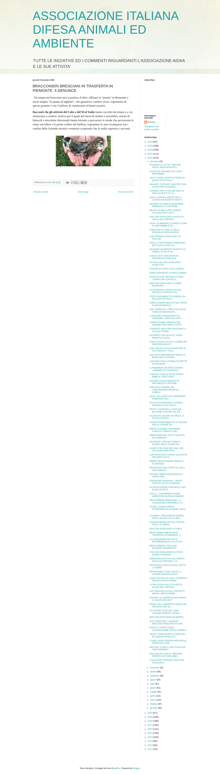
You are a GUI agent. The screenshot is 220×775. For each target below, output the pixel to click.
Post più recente (41, 192)
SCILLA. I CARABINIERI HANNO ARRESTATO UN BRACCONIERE (167, 494)
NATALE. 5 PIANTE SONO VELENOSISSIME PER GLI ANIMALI (168, 628)
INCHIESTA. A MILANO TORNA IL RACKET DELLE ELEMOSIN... (165, 443)
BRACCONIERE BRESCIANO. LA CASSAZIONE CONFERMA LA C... (167, 501)
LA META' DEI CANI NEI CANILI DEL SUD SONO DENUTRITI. (167, 449)
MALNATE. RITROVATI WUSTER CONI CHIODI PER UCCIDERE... (168, 185)
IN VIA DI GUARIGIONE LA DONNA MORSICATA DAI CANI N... (166, 404)
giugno (153, 688)
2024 (150, 146)
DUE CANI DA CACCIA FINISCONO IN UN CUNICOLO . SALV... (168, 349)
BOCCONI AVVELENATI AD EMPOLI (167, 617)
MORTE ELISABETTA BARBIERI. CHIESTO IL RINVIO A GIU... (165, 430)
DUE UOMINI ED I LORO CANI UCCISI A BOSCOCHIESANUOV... (168, 310)
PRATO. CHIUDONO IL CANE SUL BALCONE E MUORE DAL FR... (166, 410)
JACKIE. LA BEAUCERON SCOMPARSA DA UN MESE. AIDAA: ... (168, 509)
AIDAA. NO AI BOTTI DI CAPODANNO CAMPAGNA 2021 (167, 397)
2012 (150, 745)
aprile (153, 696)
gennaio (154, 708)
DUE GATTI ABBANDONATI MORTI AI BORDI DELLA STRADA (167, 356)
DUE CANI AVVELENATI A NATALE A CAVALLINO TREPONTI (167, 218)
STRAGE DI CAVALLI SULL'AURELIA (167, 269)
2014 (150, 737)
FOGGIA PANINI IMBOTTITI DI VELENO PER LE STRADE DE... (168, 423)
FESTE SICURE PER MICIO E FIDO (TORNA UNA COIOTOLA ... (166, 278)
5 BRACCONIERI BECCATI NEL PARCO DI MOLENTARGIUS (168, 304)
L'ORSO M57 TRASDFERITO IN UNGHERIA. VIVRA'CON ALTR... (166, 317)
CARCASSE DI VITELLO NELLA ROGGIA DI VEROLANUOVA (165, 231)
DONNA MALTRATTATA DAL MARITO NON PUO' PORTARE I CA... (167, 559)
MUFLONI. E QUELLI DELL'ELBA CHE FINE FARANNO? (167, 648)
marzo (153, 700)
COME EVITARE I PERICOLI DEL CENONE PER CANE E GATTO (166, 323)
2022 (150, 154)
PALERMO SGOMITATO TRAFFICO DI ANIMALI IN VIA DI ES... (168, 250)
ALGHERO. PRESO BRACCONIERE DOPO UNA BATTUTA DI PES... (167, 516)
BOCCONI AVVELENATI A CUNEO (166, 529)
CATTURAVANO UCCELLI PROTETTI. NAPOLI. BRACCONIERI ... (167, 592)
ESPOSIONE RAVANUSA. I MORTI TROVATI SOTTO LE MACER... (166, 482)
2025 (150, 142)
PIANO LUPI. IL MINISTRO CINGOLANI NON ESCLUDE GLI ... (168, 605)
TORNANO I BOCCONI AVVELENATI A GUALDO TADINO (168, 330)
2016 (150, 729)
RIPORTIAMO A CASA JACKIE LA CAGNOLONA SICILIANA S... (165, 573)
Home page (83, 192)
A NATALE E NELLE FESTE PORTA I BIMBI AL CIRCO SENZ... (167, 375)
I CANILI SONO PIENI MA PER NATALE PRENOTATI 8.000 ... (168, 641)
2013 (150, 741)
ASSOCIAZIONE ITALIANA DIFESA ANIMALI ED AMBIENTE (105, 29)
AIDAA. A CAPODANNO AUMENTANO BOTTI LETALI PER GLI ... (167, 244)
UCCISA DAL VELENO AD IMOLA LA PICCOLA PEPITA (167, 417)
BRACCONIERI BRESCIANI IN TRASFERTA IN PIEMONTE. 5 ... (166, 534)
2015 (150, 733)
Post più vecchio (125, 192)
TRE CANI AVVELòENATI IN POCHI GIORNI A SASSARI (166, 553)
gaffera (117, 768)
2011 (150, 749)
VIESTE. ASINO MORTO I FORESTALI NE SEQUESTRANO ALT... (167, 635)
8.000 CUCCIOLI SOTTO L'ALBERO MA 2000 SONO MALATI (168, 343)
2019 (150, 717)
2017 (150, 725)
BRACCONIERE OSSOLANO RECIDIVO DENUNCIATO (163, 547)
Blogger (136, 768)
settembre (155, 676)
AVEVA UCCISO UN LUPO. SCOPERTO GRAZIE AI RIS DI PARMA (168, 579)
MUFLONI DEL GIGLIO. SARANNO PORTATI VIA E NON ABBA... (166, 655)
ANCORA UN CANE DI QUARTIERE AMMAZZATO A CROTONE (166, 205)
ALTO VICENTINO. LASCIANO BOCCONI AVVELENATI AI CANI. (166, 622)
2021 (150, 158)
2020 (150, 713)
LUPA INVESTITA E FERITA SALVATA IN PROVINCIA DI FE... (168, 456)
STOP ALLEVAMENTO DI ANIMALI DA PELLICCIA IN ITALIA (167, 297)
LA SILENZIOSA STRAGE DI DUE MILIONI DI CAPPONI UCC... (165, 291)
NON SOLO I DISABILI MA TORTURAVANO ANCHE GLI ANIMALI (164, 389)
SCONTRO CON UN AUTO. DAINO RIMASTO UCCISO (166, 336)
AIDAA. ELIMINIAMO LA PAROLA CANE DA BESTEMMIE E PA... (168, 224)
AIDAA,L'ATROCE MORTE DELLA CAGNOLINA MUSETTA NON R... (166, 198)
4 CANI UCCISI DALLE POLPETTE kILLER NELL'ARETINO (166, 585)
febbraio (154, 704)
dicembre (154, 161)
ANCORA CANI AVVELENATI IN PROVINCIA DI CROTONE (164, 382)
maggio (153, 692)
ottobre (153, 671)
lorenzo (151, 122)
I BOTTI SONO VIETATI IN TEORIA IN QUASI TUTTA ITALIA (167, 179)
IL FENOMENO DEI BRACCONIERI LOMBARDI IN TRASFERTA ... (166, 369)
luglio (152, 684)
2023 (150, 150)
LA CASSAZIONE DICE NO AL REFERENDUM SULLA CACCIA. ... (167, 540)
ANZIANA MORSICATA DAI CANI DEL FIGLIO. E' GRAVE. (167, 523)
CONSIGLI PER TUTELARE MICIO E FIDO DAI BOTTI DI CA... (167, 192)
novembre (155, 667)
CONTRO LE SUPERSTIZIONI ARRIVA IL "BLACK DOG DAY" (168, 599)
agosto (153, 680)
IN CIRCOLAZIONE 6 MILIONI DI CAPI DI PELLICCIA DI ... (168, 488)
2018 (150, 721)
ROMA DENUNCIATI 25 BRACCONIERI (168, 273)
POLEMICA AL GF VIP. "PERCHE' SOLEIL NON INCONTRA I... (165, 166)
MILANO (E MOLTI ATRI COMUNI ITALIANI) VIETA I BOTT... (165, 211)
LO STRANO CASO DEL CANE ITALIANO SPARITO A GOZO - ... (166, 611)
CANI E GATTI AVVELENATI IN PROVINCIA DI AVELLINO (164, 257)
